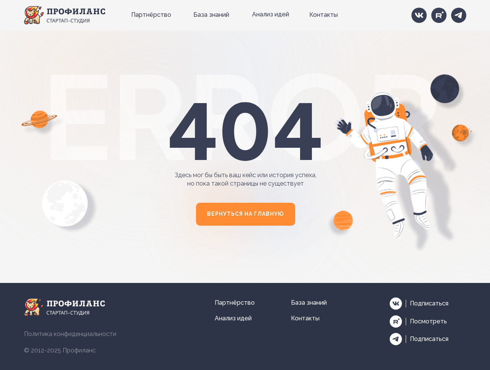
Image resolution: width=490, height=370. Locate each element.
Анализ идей (270, 14)
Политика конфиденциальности (70, 334)
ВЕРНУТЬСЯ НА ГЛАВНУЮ (245, 214)
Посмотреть (428, 321)
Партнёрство (151, 14)
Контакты (323, 14)
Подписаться (429, 303)
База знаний (211, 14)
